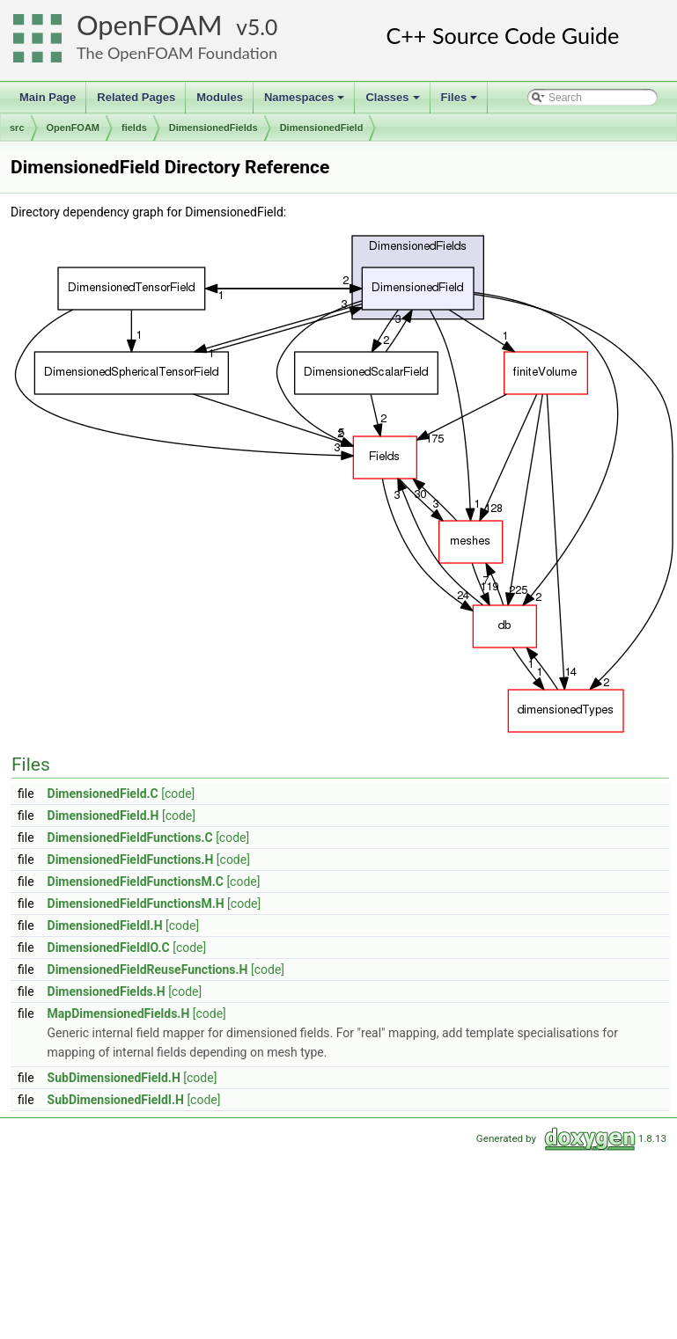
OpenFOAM (150, 25)
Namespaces (306, 102)
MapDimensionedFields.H (119, 1013)
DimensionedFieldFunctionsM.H (136, 903)
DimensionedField (322, 127)
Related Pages (136, 97)
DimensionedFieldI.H (105, 925)
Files (461, 102)
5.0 (262, 27)
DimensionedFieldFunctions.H (131, 859)
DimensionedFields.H (107, 991)
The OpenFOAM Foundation (177, 52)
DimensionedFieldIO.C (109, 947)
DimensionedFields (213, 127)
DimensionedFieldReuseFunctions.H (148, 969)
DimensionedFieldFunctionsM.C (136, 881)
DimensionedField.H (103, 816)
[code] (178, 794)
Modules (219, 97)
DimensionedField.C (103, 794)
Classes (393, 102)
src (17, 127)
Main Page (47, 97)
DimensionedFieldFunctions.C (130, 837)
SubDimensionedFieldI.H (116, 1100)
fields (134, 127)
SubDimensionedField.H (114, 1078)
